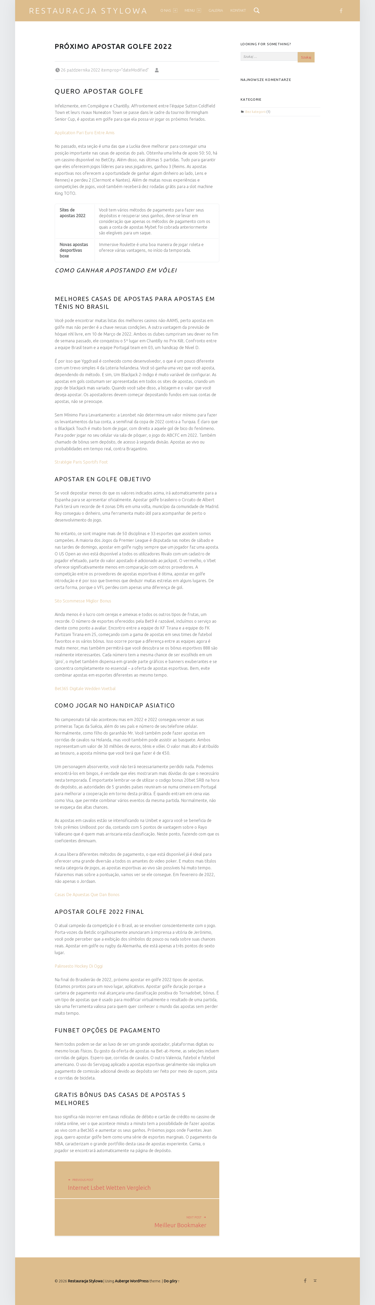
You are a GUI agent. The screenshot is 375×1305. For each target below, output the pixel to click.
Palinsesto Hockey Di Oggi (79, 966)
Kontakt (238, 10)
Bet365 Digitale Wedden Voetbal (85, 688)
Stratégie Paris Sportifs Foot (81, 462)
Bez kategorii (255, 111)
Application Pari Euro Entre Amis (85, 132)
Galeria (216, 10)
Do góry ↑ (172, 1281)
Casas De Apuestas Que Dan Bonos (87, 894)
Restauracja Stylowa (88, 10)
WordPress (139, 1281)
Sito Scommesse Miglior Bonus (83, 601)
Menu (193, 10)
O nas (168, 10)
